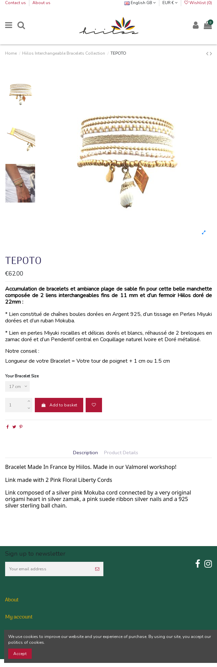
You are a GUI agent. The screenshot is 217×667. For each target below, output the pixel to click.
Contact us (16, 2)
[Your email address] (48, 569)
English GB (140, 2)
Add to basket (59, 405)
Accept (20, 653)
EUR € (170, 2)
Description (85, 453)
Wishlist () (198, 2)
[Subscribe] (97, 569)
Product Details (121, 453)
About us (41, 2)
